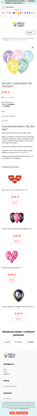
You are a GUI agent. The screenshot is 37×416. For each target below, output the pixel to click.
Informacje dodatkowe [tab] (8, 116)
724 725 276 (10, 7)
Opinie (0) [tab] (5, 121)
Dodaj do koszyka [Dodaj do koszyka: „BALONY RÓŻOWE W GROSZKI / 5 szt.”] (11, 280)
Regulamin (6, 374)
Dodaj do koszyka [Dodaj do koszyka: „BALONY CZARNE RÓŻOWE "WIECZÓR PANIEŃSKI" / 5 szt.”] (16, 241)
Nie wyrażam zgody (22, 413)
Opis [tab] (3, 111)
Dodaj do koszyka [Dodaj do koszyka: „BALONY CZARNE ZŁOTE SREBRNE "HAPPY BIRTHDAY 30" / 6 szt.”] (18, 319)
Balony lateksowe (29, 38)
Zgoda (12, 413)
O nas (5, 372)
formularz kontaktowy (10, 386)
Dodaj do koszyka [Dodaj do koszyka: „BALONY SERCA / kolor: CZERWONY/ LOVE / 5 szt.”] (14, 202)
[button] (33, 47)
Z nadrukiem (6, 39)
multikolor (7, 106)
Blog (4, 369)
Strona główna (7, 38)
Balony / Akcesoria (18, 38)
